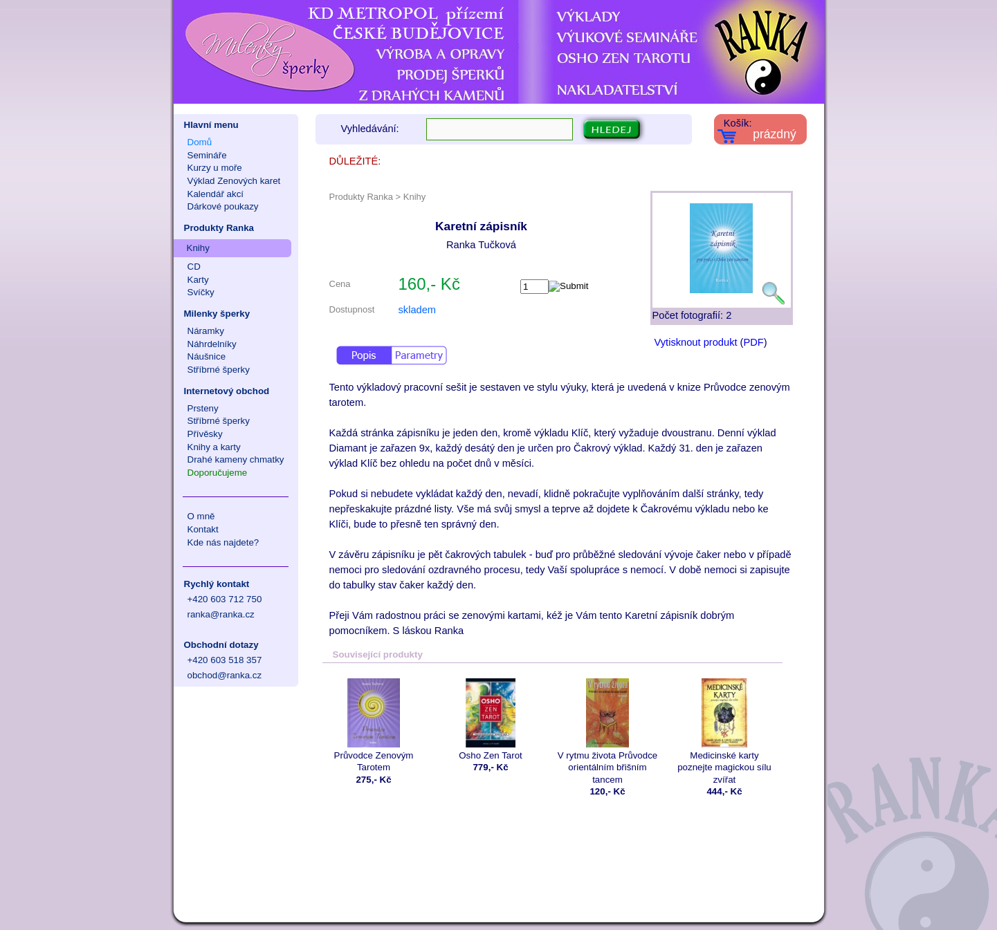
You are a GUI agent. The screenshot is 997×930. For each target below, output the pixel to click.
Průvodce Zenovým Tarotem (374, 725)
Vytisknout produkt (696, 342)
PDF (753, 342)
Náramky (205, 331)
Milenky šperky (217, 313)
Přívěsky (205, 434)
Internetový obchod (227, 391)
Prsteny (203, 408)
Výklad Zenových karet (234, 181)
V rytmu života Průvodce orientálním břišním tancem (608, 731)
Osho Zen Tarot (491, 719)
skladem (418, 309)
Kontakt (203, 529)
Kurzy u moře (214, 167)
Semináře (207, 155)
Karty (198, 280)
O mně (201, 516)
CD (194, 266)
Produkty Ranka (219, 228)
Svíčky (200, 292)
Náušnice (206, 356)
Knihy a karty (214, 447)
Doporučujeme (217, 472)
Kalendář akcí (215, 194)
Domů (199, 142)
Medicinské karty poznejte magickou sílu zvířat (725, 731)
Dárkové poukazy (223, 206)
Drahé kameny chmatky (235, 459)
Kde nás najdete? (223, 542)
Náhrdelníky (212, 344)
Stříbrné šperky (218, 369)
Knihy (198, 248)
